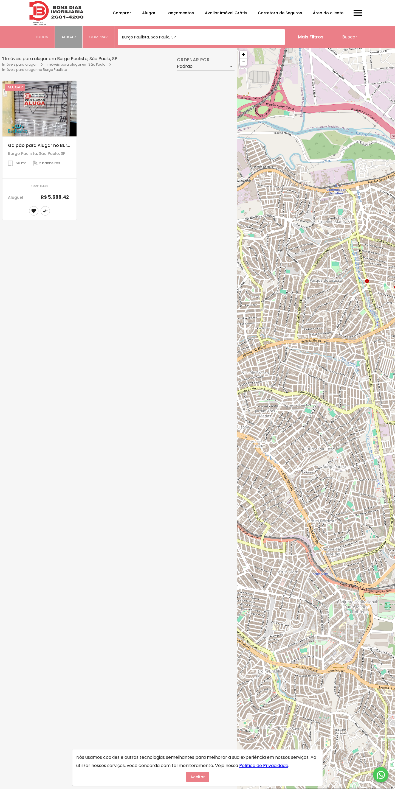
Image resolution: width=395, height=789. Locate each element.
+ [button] (243, 54)
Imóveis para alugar (19, 64)
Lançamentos (180, 13)
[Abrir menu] (357, 13)
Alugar (149, 13)
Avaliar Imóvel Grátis (226, 13)
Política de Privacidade (263, 765)
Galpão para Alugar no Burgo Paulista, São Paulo (62, 145)
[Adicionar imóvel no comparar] (45, 211)
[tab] (42, 37)
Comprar (122, 13)
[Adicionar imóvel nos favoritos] (33, 211)
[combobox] (201, 37)
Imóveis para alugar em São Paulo (76, 64)
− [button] (243, 61)
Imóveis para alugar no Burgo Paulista (34, 69)
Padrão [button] (185, 66)
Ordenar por (193, 60)
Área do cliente (328, 13)
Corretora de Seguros (280, 13)
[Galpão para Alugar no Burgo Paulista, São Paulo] (39, 108)
